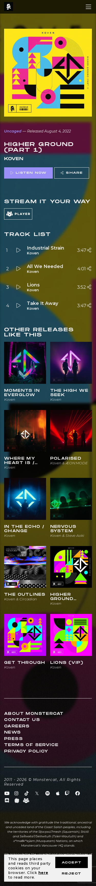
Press (13, 739)
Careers (17, 726)
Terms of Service (31, 745)
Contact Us (22, 720)
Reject (71, 873)
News (12, 732)
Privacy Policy (26, 751)
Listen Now (28, 173)
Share (72, 173)
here (43, 872)
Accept (71, 862)
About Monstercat (33, 714)
